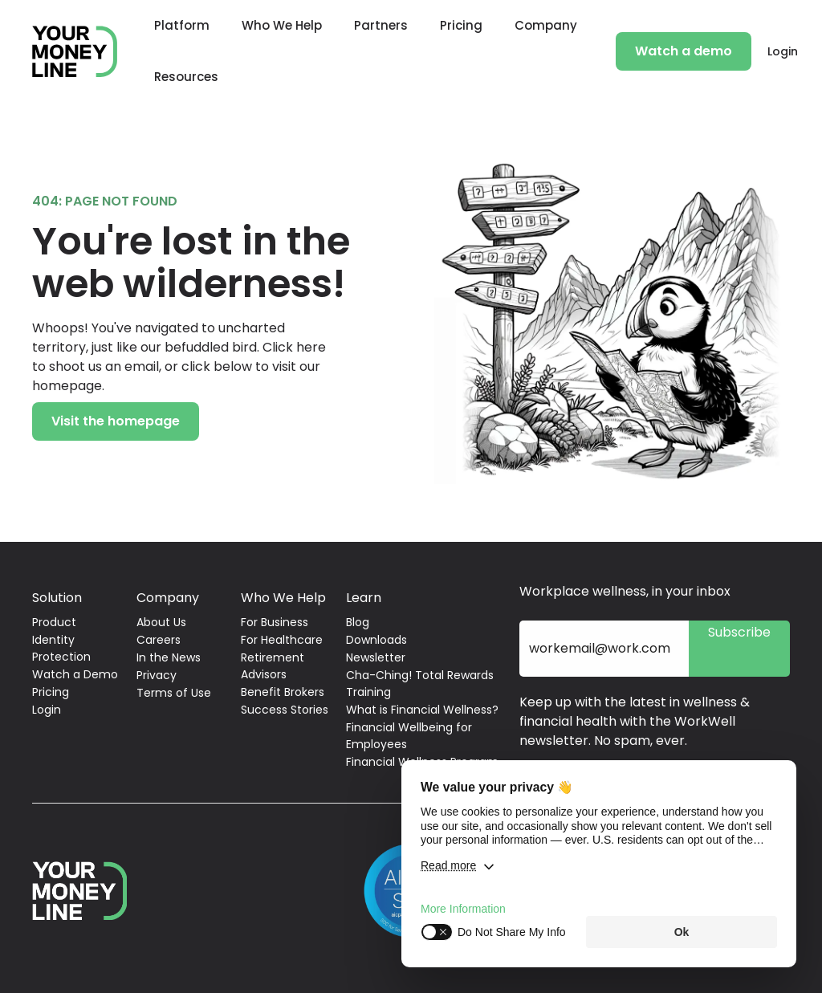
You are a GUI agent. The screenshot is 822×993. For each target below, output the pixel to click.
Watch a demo (683, 51)
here (311, 347)
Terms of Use (173, 693)
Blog (357, 622)
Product (54, 622)
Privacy (156, 675)
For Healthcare (282, 640)
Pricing (461, 25)
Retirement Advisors (272, 665)
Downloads (376, 640)
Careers (158, 640)
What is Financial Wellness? (422, 710)
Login (782, 51)
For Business (274, 622)
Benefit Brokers (282, 692)
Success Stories (284, 710)
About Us (161, 622)
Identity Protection (61, 648)
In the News (168, 657)
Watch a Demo (75, 674)
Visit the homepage (115, 421)
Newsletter (375, 657)
